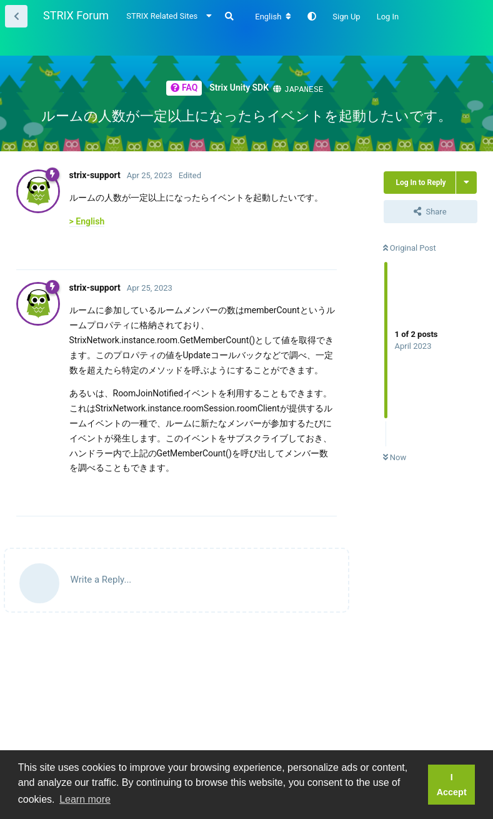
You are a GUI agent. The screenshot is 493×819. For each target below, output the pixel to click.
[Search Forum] (229, 16)
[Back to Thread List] (16, 16)
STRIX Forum (76, 15)
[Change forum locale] (273, 17)
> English (87, 221)
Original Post (409, 247)
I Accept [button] (452, 784)
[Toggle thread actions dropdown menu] (466, 182)
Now (395, 456)
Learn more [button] (85, 799)
